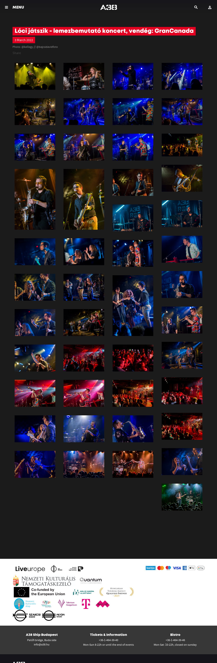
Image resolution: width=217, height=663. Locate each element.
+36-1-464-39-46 (175, 640)
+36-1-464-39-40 (108, 640)
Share (17, 53)
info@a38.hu (41, 644)
